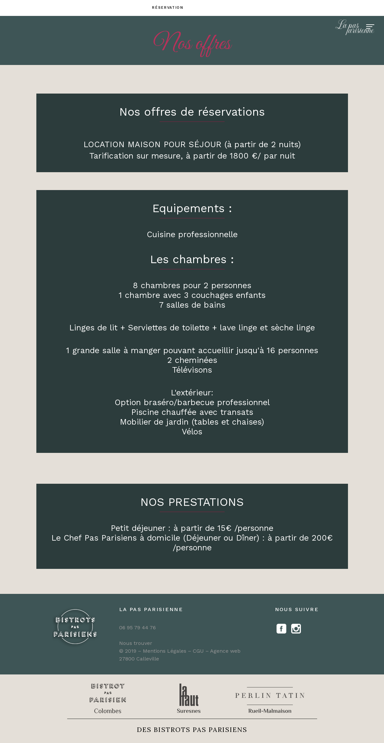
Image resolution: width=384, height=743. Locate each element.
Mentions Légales (164, 651)
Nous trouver (135, 643)
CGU (199, 651)
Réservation (167, 8)
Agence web (225, 651)
